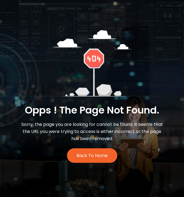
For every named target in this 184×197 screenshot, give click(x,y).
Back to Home (92, 155)
